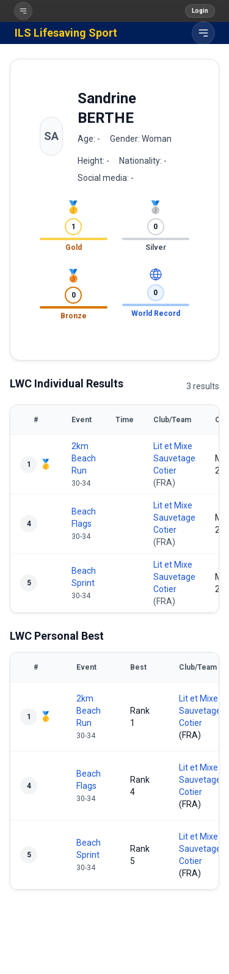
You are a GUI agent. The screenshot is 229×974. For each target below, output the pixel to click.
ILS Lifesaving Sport (66, 32)
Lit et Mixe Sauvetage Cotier (174, 458)
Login (200, 10)
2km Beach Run (83, 458)
